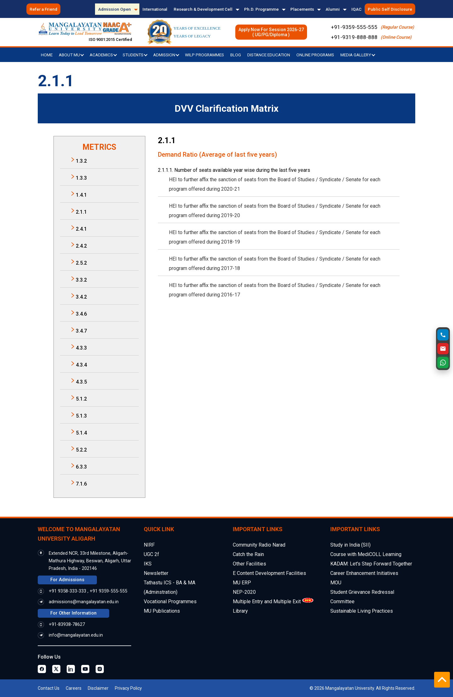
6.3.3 (81, 467)
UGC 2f (151, 554)
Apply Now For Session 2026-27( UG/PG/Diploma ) (271, 32)
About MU (71, 54)
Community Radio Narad (259, 545)
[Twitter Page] (56, 669)
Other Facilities (249, 564)
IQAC (356, 9)
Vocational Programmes (170, 601)
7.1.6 (81, 484)
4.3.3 (81, 348)
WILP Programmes (204, 54)
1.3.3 (81, 178)
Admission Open (114, 9)
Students (135, 54)
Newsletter (156, 573)
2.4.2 (81, 246)
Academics (103, 54)
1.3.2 (81, 161)
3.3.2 (81, 280)
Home (47, 54)
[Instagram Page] (99, 669)
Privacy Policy (128, 688)
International (155, 9)
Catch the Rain (248, 554)
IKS (148, 564)
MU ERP (242, 583)
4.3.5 (81, 382)
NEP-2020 (244, 592)
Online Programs (315, 54)
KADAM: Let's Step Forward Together (371, 564)
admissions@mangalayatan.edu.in (84, 601)
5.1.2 (81, 399)
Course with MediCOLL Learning (365, 554)
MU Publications (162, 611)
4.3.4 (81, 365)
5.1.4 (81, 433)
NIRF (149, 545)
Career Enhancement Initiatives (364, 573)
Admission (166, 54)
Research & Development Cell (203, 9)
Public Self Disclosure (390, 9)
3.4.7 (81, 331)
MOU (335, 583)
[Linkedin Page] (70, 669)
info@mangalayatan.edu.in (76, 635)
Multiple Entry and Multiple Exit (267, 601)
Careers (73, 688)
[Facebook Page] (41, 669)
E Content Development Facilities (269, 573)
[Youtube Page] (85, 669)
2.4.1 (81, 229)
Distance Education (268, 54)
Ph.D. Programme (261, 9)
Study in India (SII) (350, 545)
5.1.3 (81, 416)
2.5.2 (81, 263)
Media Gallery (357, 54)
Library (240, 611)
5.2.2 (81, 450)
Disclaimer (98, 688)
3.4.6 (81, 314)
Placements (302, 9)
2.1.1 (81, 212)
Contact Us (48, 688)
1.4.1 (81, 195)
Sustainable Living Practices (361, 611)
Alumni (333, 9)
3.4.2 (81, 297)
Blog (235, 54)
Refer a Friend (43, 9)
